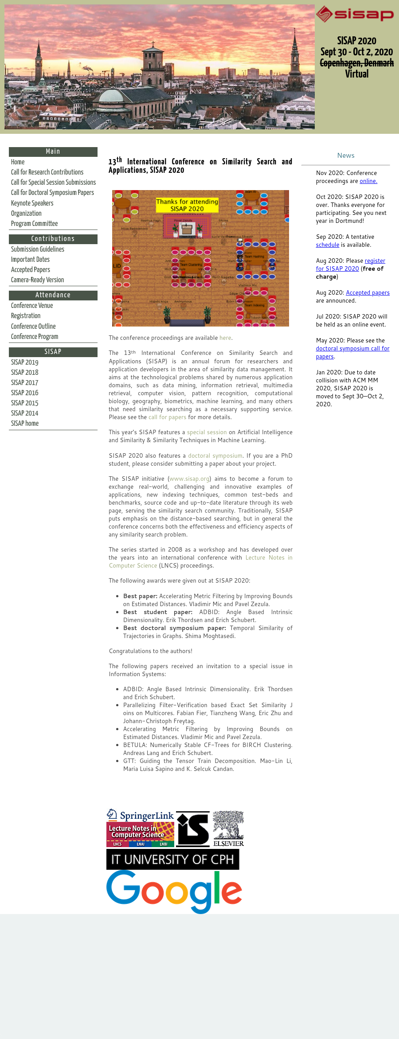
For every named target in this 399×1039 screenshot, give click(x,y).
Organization (26, 214)
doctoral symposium (215, 455)
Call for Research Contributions (47, 172)
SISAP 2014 (25, 413)
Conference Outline (33, 327)
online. (368, 181)
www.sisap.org (189, 479)
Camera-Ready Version (37, 280)
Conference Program (34, 337)
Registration (25, 316)
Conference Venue (32, 306)
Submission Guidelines (37, 249)
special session (207, 432)
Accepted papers (368, 292)
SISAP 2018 (25, 373)
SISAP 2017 (25, 383)
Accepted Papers (30, 270)
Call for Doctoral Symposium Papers (52, 193)
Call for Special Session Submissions (53, 183)
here (225, 338)
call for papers (168, 417)
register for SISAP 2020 (351, 264)
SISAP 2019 (25, 362)
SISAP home (25, 424)
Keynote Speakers (32, 203)
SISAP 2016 (25, 393)
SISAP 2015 (25, 403)
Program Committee (34, 224)
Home (17, 162)
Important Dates (30, 260)
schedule (328, 245)
